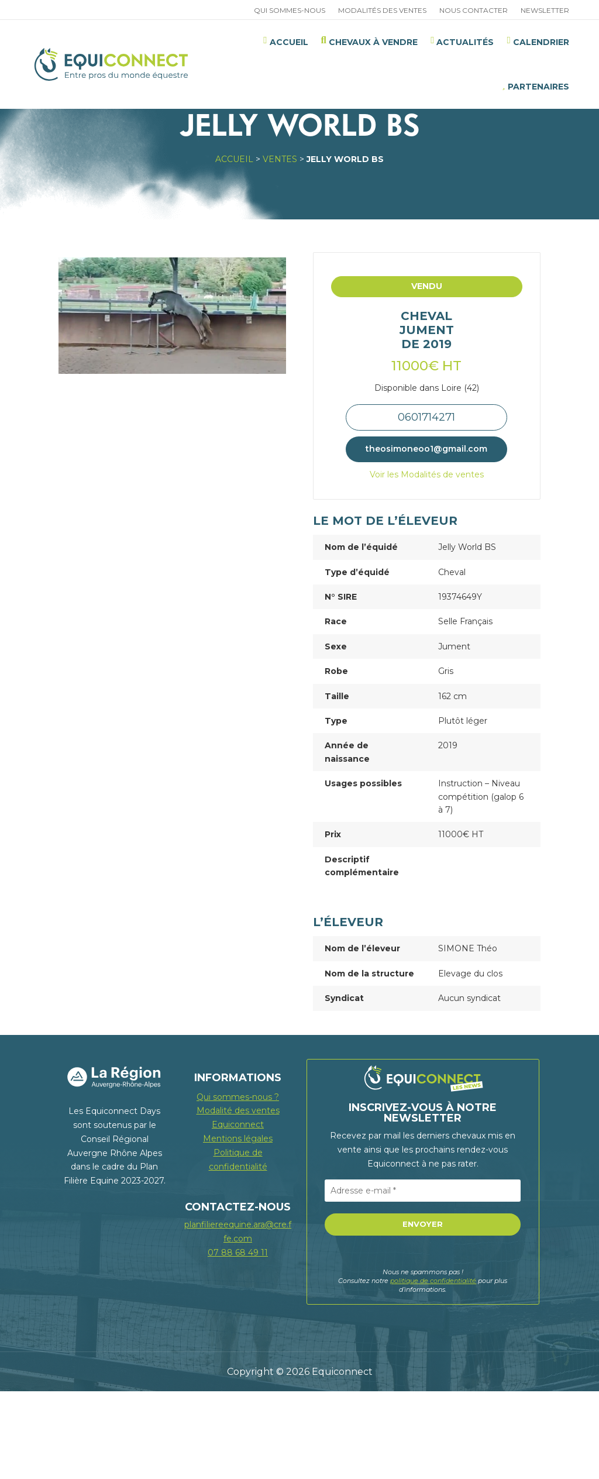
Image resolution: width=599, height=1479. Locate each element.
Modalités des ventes (382, 10)
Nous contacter (473, 10)
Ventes (280, 247)
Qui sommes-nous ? (238, 1184)
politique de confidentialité (433, 1368)
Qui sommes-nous (289, 10)
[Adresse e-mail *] (423, 1278)
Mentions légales (238, 1226)
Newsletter (545, 10)
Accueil (234, 247)
